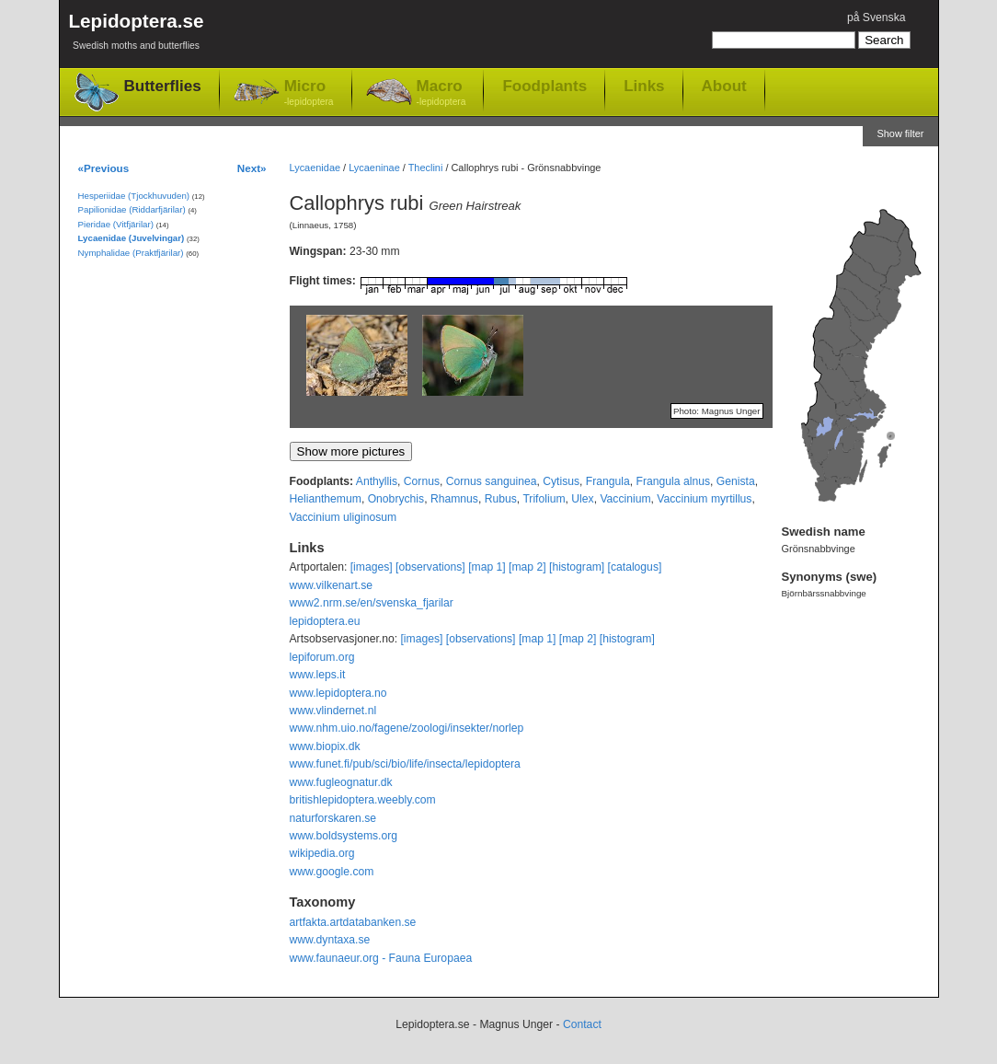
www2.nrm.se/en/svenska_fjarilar (371, 602)
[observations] (430, 567)
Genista (735, 481)
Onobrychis (396, 498)
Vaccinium (625, 498)
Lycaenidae (315, 167)
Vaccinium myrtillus (704, 498)
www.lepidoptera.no (338, 693)
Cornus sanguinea (491, 481)
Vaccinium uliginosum (343, 517)
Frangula (608, 481)
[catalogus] (635, 567)
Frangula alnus (673, 481)
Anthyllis (376, 481)
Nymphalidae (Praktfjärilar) (131, 253)
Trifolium (543, 498)
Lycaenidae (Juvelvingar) (131, 238)
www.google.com (332, 871)
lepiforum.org (322, 657)
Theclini (425, 167)
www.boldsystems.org (344, 835)
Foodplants (544, 85)
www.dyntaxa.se (330, 939)
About (724, 85)
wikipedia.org (322, 853)
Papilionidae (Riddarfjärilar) (132, 209)
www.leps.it (318, 674)
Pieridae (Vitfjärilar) (116, 224)
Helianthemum (325, 498)
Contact (582, 1024)
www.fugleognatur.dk (341, 782)
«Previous (104, 168)
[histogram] (576, 567)
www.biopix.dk (325, 746)
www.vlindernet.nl (333, 710)
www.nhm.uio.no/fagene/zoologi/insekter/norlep (407, 728)
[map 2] (527, 567)
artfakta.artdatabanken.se (353, 922)
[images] (371, 567)
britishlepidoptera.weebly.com (363, 799)
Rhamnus (454, 498)
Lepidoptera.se (136, 34)
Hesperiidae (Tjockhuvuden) (134, 196)
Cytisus (561, 481)
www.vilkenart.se (331, 585)
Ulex (582, 498)
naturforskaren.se (333, 818)
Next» (252, 168)
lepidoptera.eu (325, 621)
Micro (309, 93)
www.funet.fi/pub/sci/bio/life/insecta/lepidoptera (405, 764)
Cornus (422, 481)
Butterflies (162, 86)
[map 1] (487, 567)
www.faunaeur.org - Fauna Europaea (381, 958)
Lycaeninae (374, 167)
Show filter (900, 133)
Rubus (501, 498)
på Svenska (876, 17)
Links (644, 85)
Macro (441, 93)
